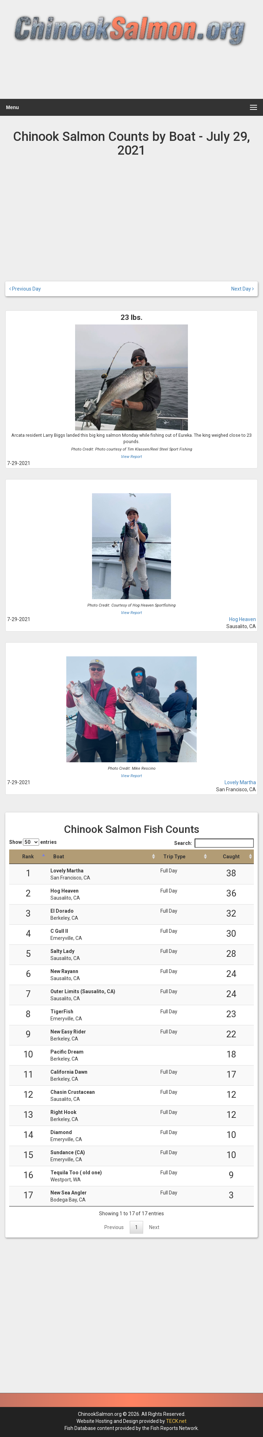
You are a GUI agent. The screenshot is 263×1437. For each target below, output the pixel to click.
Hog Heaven (242, 619)
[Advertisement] (130, 77)
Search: (214, 843)
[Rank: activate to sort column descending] (28, 856)
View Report (131, 456)
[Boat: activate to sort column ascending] (102, 856)
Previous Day (25, 289)
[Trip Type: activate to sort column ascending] (183, 856)
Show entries (33, 842)
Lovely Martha (240, 782)
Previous (114, 1227)
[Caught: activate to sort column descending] (231, 856)
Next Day (242, 289)
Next (154, 1227)
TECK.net (176, 1421)
